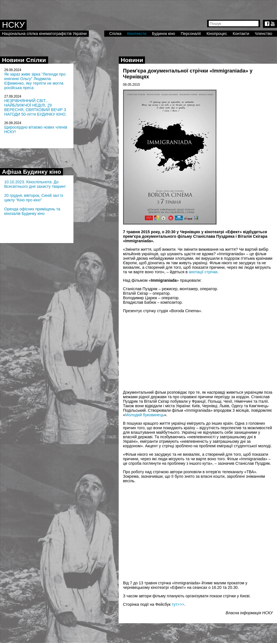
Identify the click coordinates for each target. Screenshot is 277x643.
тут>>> (178, 604)
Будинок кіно (163, 33)
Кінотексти (136, 33)
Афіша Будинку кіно (31, 171)
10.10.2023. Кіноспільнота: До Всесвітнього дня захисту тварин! (35, 184)
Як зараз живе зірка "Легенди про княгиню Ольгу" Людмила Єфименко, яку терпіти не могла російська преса (35, 81)
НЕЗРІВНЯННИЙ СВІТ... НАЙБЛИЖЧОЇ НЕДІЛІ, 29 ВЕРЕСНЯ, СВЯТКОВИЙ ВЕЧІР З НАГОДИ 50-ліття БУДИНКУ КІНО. (35, 107)
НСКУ (13, 24)
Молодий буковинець (144, 415)
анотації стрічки (203, 272)
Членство (263, 33)
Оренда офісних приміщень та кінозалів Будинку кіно (32, 211)
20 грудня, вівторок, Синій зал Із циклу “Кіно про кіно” (33, 197)
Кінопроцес (217, 33)
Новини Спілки (24, 60)
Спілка (115, 33)
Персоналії (191, 33)
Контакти (241, 33)
